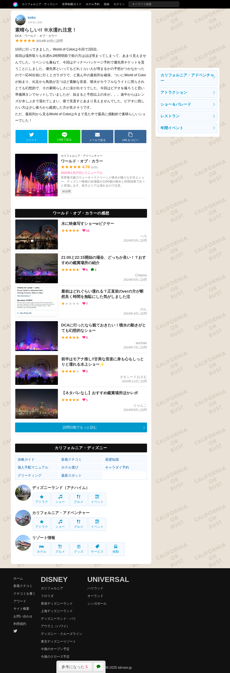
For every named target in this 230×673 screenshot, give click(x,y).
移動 (116, 549)
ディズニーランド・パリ (58, 618)
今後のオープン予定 (55, 649)
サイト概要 (21, 608)
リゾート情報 (43, 538)
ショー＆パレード (175, 104)
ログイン (119, 4)
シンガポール (97, 603)
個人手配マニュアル (33, 467)
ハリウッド (95, 588)
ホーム (18, 578)
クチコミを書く (24, 593)
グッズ (78, 549)
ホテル (41, 549)
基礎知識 (112, 459)
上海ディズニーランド (57, 611)
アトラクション (173, 92)
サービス (97, 549)
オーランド (95, 596)
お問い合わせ (23, 616)
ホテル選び (69, 467)
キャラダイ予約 (117, 467)
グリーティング (29, 475)
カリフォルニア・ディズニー (40, 4)
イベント (97, 499)
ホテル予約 (93, 4)
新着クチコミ (71, 459)
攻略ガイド (26, 459)
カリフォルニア (52, 588)
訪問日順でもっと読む (80, 427)
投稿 (106, 4)
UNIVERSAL (108, 579)
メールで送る (97, 136)
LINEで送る (64, 136)
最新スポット (71, 475)
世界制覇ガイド (71, 4)
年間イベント (171, 128)
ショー (60, 499)
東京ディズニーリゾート (58, 641)
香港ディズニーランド (57, 603)
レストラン (170, 116)
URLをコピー (130, 136)
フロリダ (47, 596)
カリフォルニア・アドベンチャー (61, 513)
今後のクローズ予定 (55, 656)
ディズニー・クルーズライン (61, 634)
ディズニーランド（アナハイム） (61, 488)
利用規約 (19, 624)
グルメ (78, 499)
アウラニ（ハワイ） (55, 626)
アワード (19, 601)
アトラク (41, 499)
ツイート (31, 136)
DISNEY (54, 579)
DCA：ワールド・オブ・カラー (36, 35)
